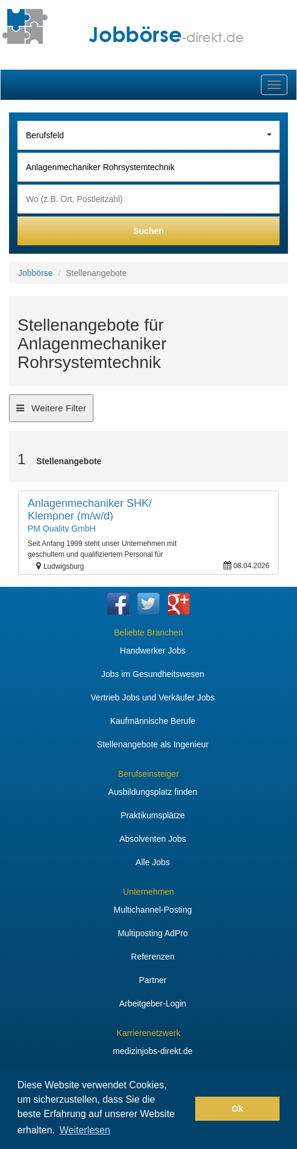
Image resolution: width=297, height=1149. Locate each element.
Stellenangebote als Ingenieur (152, 744)
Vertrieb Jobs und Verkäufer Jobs (152, 697)
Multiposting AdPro (152, 933)
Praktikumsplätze (152, 815)
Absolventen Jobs (152, 839)
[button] (183, 1109)
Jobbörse (35, 273)
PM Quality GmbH (62, 528)
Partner (153, 980)
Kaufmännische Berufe (153, 721)
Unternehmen (148, 891)
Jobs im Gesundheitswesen (152, 674)
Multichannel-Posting (153, 910)
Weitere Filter (51, 411)
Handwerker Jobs (153, 650)
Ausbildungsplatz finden (153, 792)
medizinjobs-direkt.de (152, 1051)
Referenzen (152, 956)
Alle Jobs (153, 862)
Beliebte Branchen (148, 632)
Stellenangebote (68, 461)
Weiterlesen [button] (85, 1130)
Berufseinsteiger (148, 774)
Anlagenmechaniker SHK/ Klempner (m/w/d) (90, 509)
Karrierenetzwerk (149, 1033)
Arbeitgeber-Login (152, 1003)
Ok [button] (237, 1109)
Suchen (148, 231)
